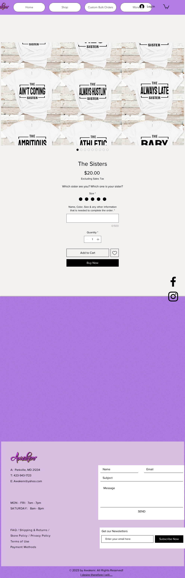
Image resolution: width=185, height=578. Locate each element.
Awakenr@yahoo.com (28, 481)
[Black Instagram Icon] (173, 296)
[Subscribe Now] (169, 539)
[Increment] (98, 239)
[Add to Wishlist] (115, 253)
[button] (166, 6)
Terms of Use (19, 541)
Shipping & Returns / (34, 530)
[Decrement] (87, 239)
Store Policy (19, 535)
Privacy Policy (41, 535)
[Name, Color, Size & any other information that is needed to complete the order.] (93, 218)
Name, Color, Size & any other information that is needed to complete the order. (93, 208)
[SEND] (141, 511)
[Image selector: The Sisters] (78, 150)
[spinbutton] (92, 239)
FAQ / (15, 530)
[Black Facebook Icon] (173, 281)
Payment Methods (23, 547)
